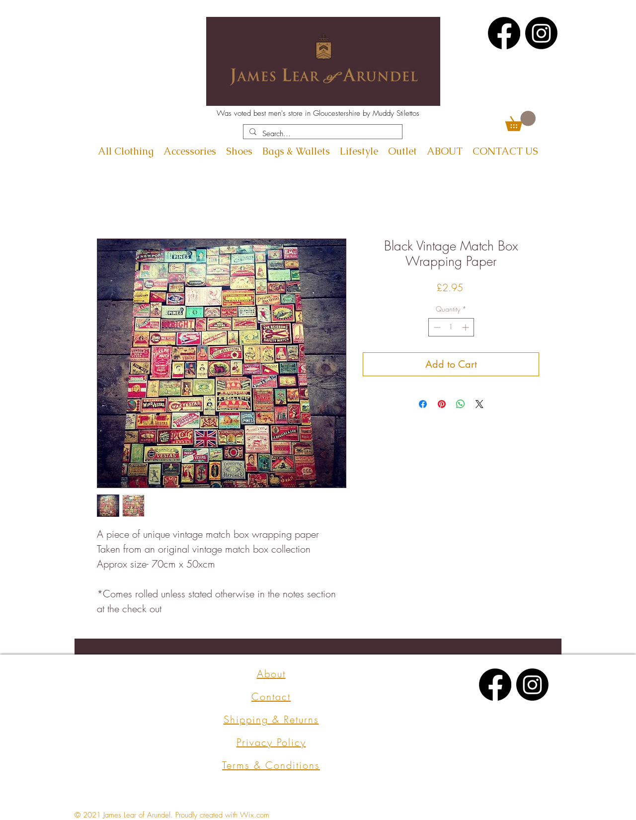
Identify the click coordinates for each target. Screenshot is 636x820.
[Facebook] (504, 33)
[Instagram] (541, 33)
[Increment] (466, 327)
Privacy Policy (271, 742)
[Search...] (321, 134)
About (271, 673)
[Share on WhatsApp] (461, 404)
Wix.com (254, 815)
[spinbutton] (451, 327)
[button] (520, 121)
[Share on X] (479, 404)
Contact (271, 696)
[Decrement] (436, 327)
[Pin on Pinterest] (442, 404)
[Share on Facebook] (423, 404)
